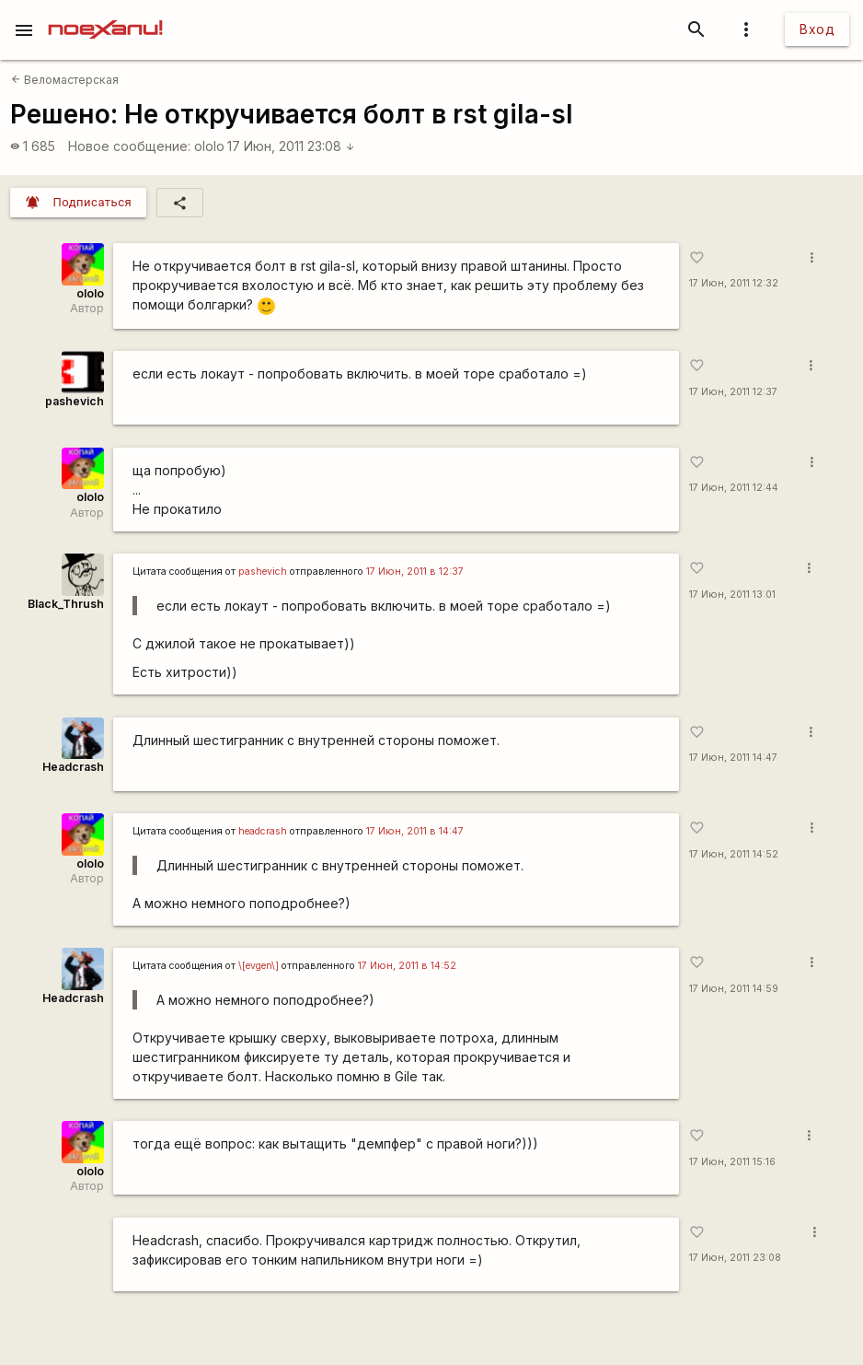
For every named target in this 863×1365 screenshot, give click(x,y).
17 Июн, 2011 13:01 (732, 595)
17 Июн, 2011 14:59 (733, 989)
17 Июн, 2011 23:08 (291, 146)
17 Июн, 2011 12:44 (733, 488)
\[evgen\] (258, 966)
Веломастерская (65, 80)
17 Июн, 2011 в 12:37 (415, 572)
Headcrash (73, 767)
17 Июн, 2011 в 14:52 (407, 966)
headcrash (262, 831)
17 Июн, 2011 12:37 (733, 392)
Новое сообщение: (129, 146)
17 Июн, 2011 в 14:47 (415, 831)
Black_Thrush (66, 604)
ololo (209, 146)
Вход (817, 29)
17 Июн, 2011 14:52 (733, 854)
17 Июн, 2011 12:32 (733, 283)
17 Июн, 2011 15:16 (732, 1162)
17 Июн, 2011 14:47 (733, 758)
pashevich (74, 401)
